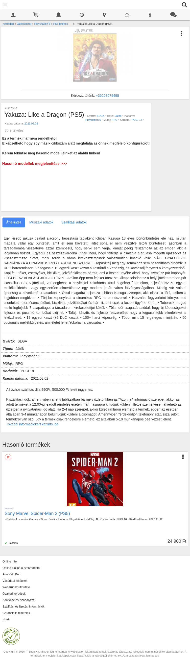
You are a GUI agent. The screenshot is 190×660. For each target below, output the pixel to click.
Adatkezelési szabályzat (18, 600)
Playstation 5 (93, 119)
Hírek (6, 619)
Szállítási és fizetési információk (23, 606)
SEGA (100, 115)
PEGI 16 (122, 519)
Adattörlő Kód (11, 574)
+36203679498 (107, 96)
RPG (115, 119)
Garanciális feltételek (16, 613)
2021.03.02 (31, 123)
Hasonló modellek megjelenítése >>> (34, 163)
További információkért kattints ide (32, 424)
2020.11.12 (156, 519)
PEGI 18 (137, 119)
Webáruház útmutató (16, 587)
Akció (98, 519)
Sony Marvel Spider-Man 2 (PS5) (37, 513)
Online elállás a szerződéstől (21, 568)
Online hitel (9, 561)
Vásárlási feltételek (14, 581)
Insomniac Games (27, 519)
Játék (118, 115)
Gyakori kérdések (13, 593)
